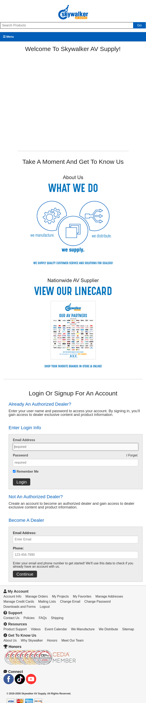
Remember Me (28, 471)
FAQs (43, 618)
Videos (36, 629)
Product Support (15, 629)
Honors (52, 640)
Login (21, 482)
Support (12, 613)
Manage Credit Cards (18, 601)
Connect (13, 672)
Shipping (57, 618)
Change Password (97, 601)
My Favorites (82, 596)
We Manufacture (83, 629)
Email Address (24, 440)
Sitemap (128, 629)
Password (20, 455)
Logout (45, 606)
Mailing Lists (47, 601)
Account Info (12, 596)
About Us (10, 640)
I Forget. (132, 455)
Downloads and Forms (19, 606)
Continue (25, 574)
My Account (15, 591)
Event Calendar (56, 629)
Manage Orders (37, 596)
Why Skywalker (32, 640)
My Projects (60, 596)
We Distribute (108, 629)
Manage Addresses (109, 596)
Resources (15, 624)
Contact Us (11, 618)
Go (139, 25)
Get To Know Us (19, 635)
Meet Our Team (73, 640)
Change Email (70, 601)
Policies (29, 618)
